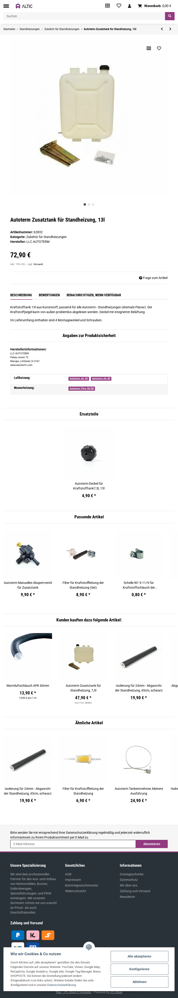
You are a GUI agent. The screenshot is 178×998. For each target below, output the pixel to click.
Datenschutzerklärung (81, 832)
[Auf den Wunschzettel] (159, 48)
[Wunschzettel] (119, 6)
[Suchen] (84, 16)
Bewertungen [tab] (49, 295)
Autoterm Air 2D (79, 378)
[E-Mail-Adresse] (73, 844)
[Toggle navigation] (6, 6)
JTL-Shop (116, 992)
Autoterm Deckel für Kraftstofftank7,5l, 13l (89, 486)
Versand (38, 264)
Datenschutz (129, 879)
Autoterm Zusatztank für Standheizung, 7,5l (83, 688)
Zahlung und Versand (135, 891)
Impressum (73, 879)
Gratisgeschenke (132, 874)
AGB (68, 874)
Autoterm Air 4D (101, 378)
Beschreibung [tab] (21, 295)
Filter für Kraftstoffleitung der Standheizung (83, 791)
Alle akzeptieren (139, 956)
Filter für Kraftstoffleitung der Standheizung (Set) (83, 585)
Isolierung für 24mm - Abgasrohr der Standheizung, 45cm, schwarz (139, 688)
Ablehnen (140, 982)
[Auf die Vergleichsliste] (148, 48)
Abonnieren (151, 844)
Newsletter (127, 897)
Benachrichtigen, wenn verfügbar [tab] (94, 295)
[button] (129, 6)
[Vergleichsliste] (107, 6)
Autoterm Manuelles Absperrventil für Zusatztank (28, 585)
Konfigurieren (139, 969)
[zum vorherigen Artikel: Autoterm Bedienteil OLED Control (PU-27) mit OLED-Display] (162, 29)
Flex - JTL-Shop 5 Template (74, 992)
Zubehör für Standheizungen (46, 237)
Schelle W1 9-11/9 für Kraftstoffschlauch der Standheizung (139, 585)
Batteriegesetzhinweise (81, 885)
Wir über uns (128, 885)
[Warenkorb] (154, 6)
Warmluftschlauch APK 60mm (27, 685)
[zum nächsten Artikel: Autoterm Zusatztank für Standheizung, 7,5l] (170, 29)
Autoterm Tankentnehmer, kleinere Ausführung (139, 791)
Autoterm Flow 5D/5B (82, 388)
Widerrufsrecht (75, 891)
